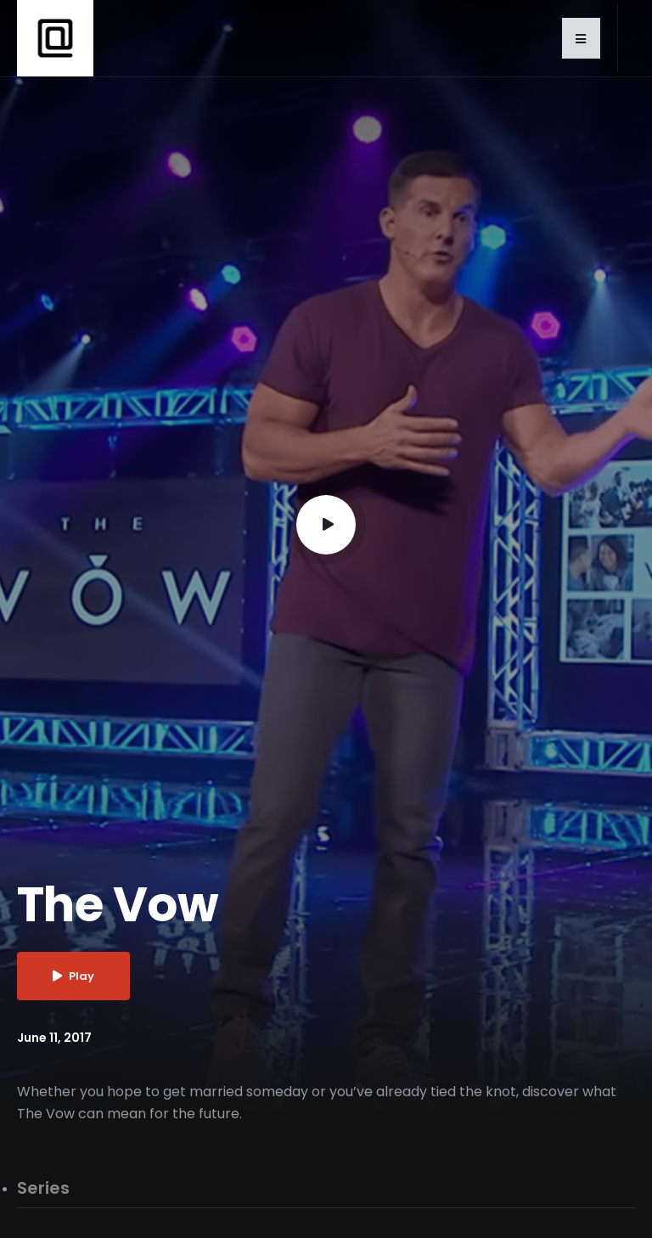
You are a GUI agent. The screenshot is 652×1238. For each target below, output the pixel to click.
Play (73, 976)
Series (43, 1189)
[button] (581, 38)
